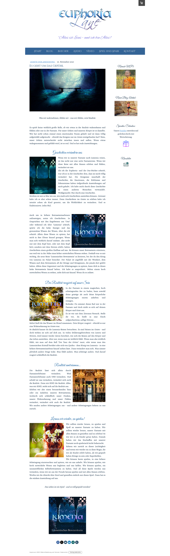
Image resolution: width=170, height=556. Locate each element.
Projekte (123, 130)
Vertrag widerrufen (75, 552)
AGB (38, 552)
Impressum (33, 552)
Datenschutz (64, 552)
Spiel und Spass (109, 51)
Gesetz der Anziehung (42, 61)
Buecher (63, 51)
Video (90, 51)
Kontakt (129, 51)
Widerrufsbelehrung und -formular (50, 552)
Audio (77, 51)
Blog (49, 51)
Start (37, 51)
